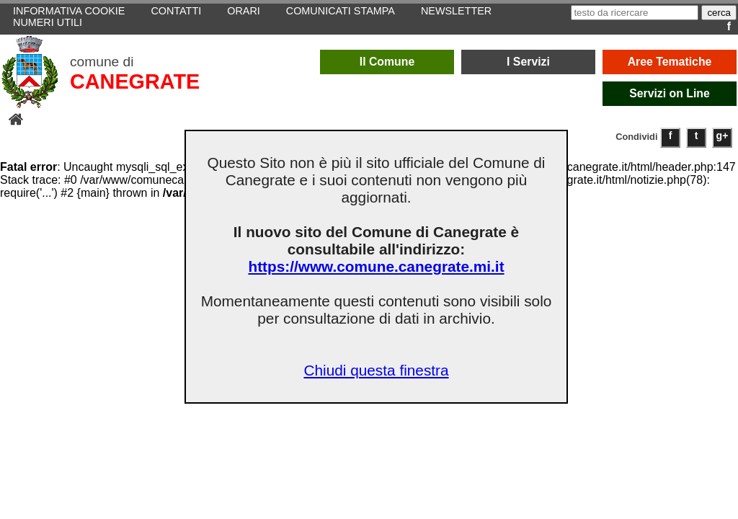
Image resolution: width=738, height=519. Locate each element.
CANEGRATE (135, 81)
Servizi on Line (669, 93)
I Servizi (528, 62)
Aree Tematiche (670, 62)
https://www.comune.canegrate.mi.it (376, 266)
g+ (722, 135)
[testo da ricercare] (634, 12)
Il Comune (387, 62)
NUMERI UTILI (47, 22)
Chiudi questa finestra (375, 370)
